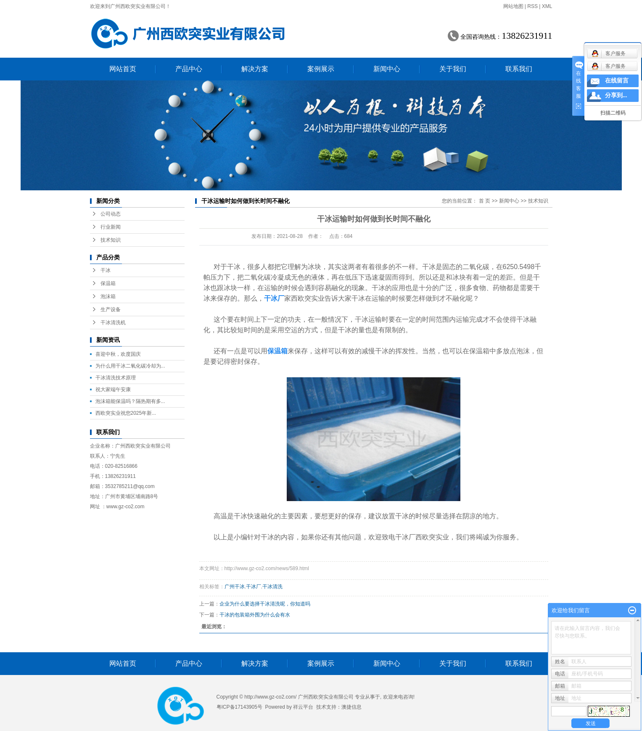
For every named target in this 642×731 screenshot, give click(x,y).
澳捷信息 (351, 707)
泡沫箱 (108, 296)
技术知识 (110, 240)
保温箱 (108, 283)
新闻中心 (386, 68)
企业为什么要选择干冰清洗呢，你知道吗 (264, 604)
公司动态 (110, 214)
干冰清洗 (272, 587)
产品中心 (188, 68)
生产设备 (110, 309)
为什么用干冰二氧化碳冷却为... (130, 366)
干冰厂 (253, 587)
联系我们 (518, 68)
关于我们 (452, 68)
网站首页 (122, 68)
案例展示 (320, 68)
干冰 (105, 270)
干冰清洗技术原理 (115, 378)
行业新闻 (110, 227)
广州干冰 (235, 587)
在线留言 (617, 80)
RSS (532, 6)
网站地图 (513, 6)
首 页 (484, 201)
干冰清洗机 (113, 322)
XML (547, 6)
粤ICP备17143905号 (239, 707)
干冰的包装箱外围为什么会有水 (254, 615)
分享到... (616, 95)
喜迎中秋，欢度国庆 (118, 354)
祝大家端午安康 (113, 389)
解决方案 (254, 68)
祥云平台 (303, 707)
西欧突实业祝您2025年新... (125, 413)
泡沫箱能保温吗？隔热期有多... (130, 401)
